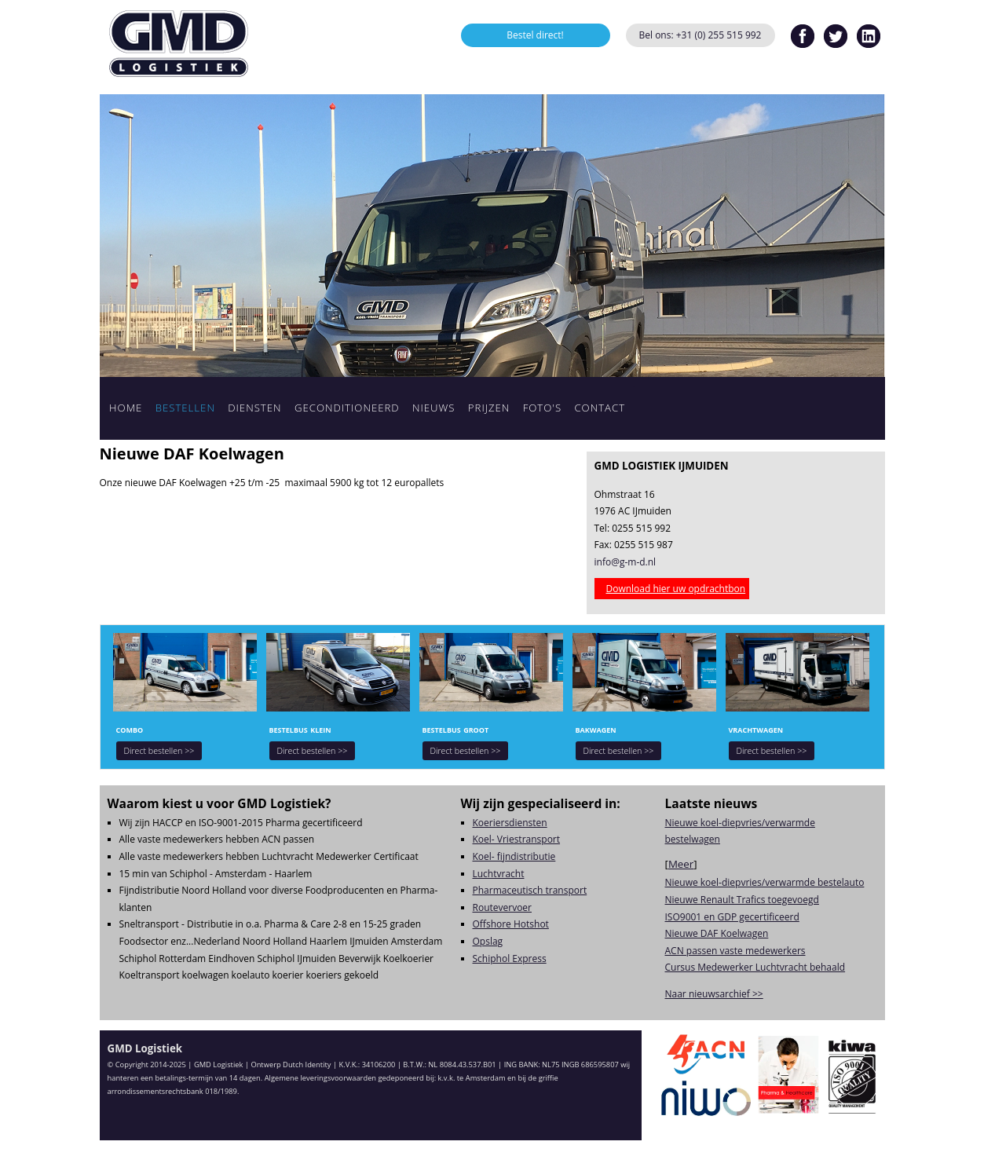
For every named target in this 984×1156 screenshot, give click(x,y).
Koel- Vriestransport (517, 839)
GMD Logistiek (178, 43)
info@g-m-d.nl (625, 562)
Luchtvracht (499, 873)
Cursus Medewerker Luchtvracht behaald (755, 967)
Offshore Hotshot (511, 924)
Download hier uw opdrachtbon (676, 588)
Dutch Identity (307, 1064)
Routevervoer (502, 907)
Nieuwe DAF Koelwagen (717, 933)
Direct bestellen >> (159, 750)
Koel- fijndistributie (514, 856)
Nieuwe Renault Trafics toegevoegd (742, 899)
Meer (680, 864)
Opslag (488, 941)
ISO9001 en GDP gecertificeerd (732, 917)
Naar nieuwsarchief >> (714, 994)
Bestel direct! (535, 35)
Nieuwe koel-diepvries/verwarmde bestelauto (765, 882)
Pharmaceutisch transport (530, 890)
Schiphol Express (510, 958)
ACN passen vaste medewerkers (735, 950)
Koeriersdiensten (510, 822)
